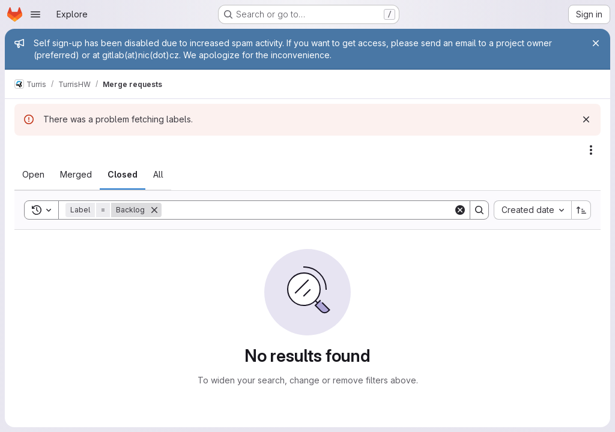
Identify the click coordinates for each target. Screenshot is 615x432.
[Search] (307, 210)
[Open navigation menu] (35, 14)
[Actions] (591, 150)
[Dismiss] (586, 119)
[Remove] (154, 210)
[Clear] (460, 210)
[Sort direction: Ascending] (581, 210)
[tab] (33, 175)
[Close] (596, 43)
